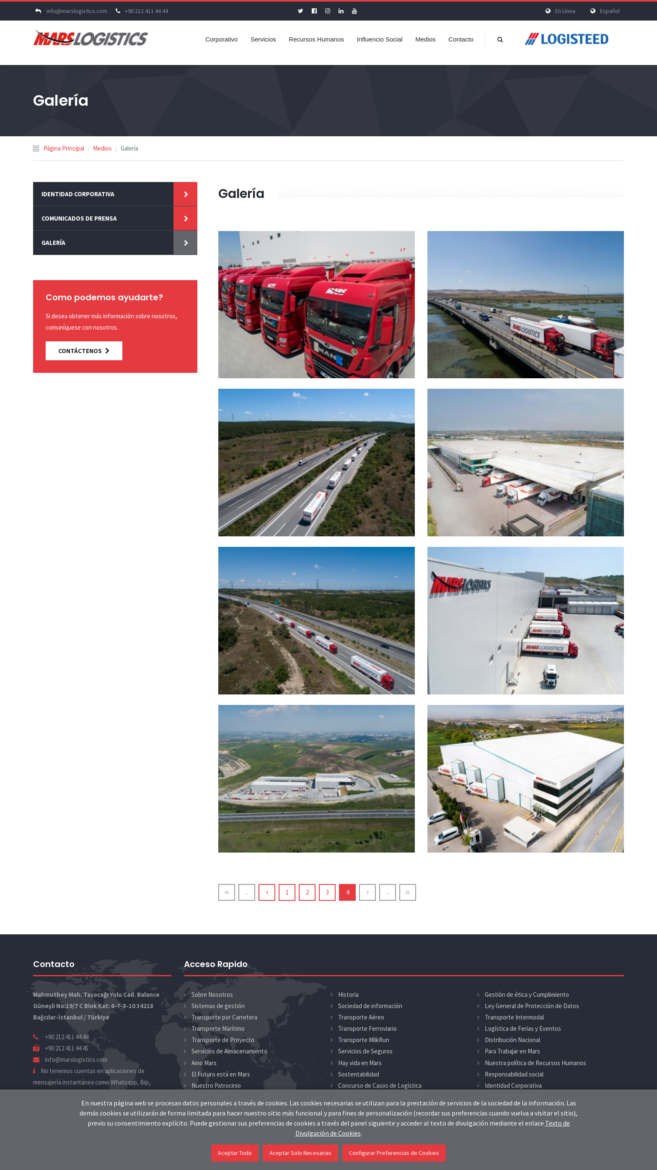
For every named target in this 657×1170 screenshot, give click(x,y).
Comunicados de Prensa (79, 218)
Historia (348, 994)
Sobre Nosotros (212, 994)
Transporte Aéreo (361, 1017)
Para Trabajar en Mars (512, 1051)
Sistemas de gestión (218, 1006)
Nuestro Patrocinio (216, 1085)
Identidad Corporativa (77, 194)
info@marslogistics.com (70, 11)
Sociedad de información (370, 1006)
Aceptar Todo (235, 1153)
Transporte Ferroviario (367, 1028)
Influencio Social (380, 39)
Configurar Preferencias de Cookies (394, 1153)
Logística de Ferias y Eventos (523, 1028)
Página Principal (64, 148)
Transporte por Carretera (224, 1017)
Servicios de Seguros (365, 1051)
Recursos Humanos (316, 39)
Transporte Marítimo (218, 1028)
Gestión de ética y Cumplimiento (527, 994)
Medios (425, 39)
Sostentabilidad (358, 1074)
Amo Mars (204, 1063)
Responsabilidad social (514, 1074)
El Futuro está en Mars (220, 1074)
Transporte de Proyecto (222, 1040)
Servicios (263, 39)
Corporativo (221, 39)
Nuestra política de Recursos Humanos (535, 1063)
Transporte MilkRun (363, 1040)
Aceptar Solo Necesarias (300, 1153)
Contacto (460, 39)
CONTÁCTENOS (84, 351)
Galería (53, 243)
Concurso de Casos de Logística (380, 1085)
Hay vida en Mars (360, 1063)
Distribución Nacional (512, 1040)
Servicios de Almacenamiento (229, 1051)
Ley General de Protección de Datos (532, 1006)
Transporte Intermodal (514, 1017)
